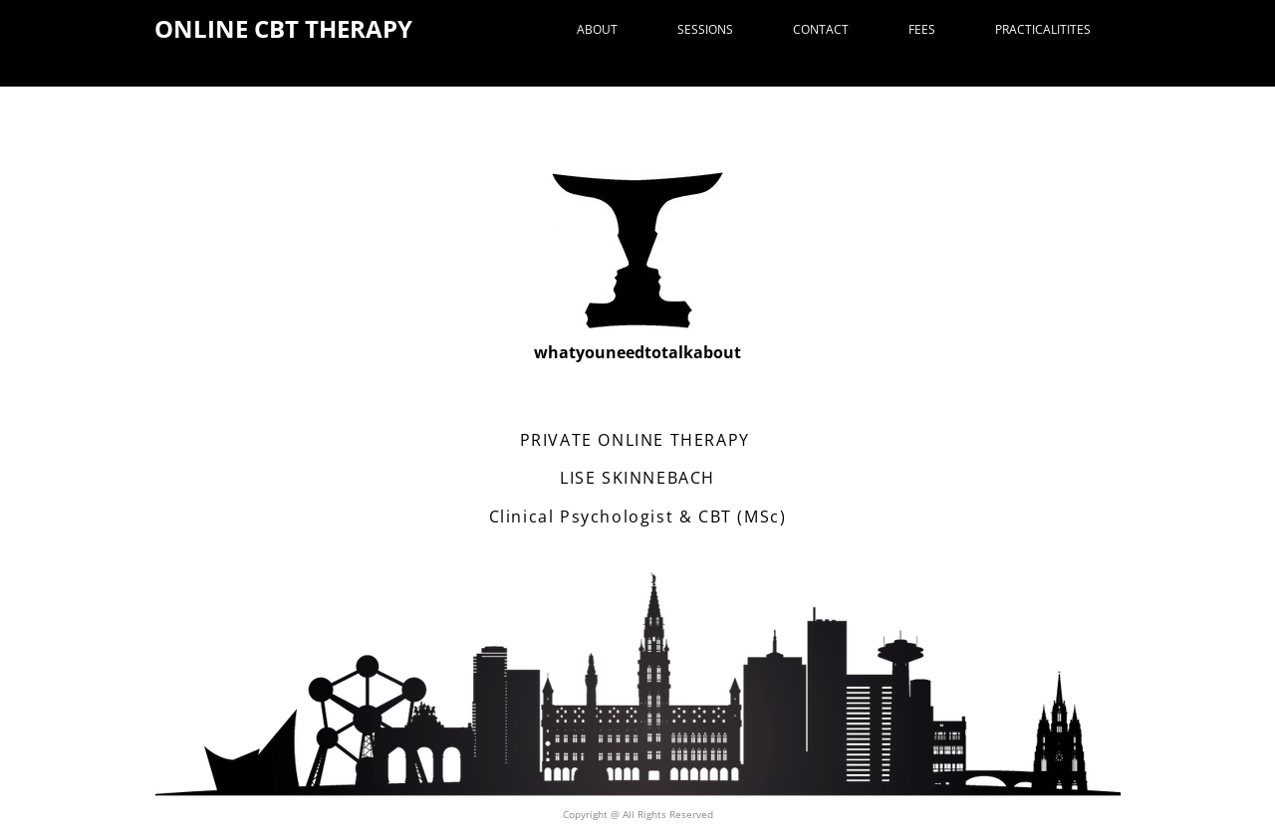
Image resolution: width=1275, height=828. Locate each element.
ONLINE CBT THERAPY (283, 28)
